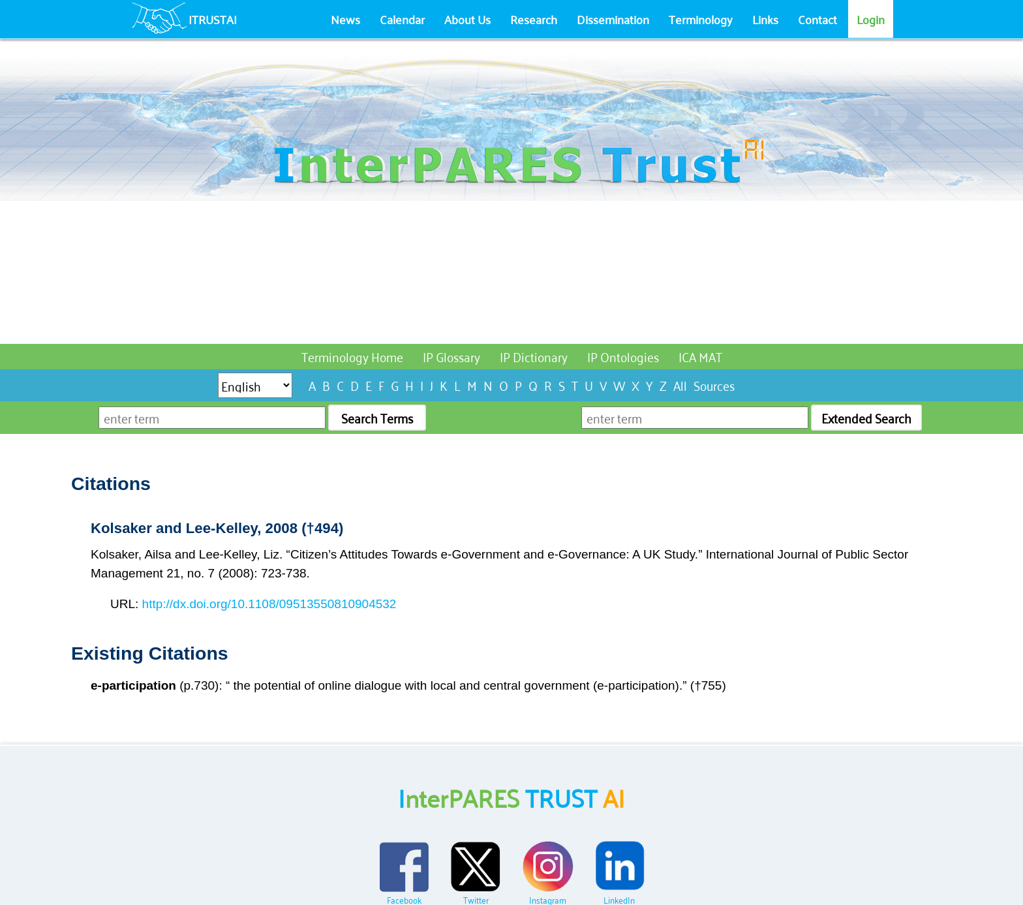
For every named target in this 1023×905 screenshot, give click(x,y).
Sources (714, 384)
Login (871, 18)
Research (533, 18)
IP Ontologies (623, 356)
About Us (467, 18)
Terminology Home (352, 356)
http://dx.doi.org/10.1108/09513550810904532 (269, 604)
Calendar (402, 18)
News (345, 18)
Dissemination (613, 18)
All (680, 384)
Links (765, 18)
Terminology (701, 18)
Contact (817, 18)
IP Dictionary (534, 356)
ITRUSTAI (213, 18)
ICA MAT (700, 356)
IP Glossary (451, 356)
